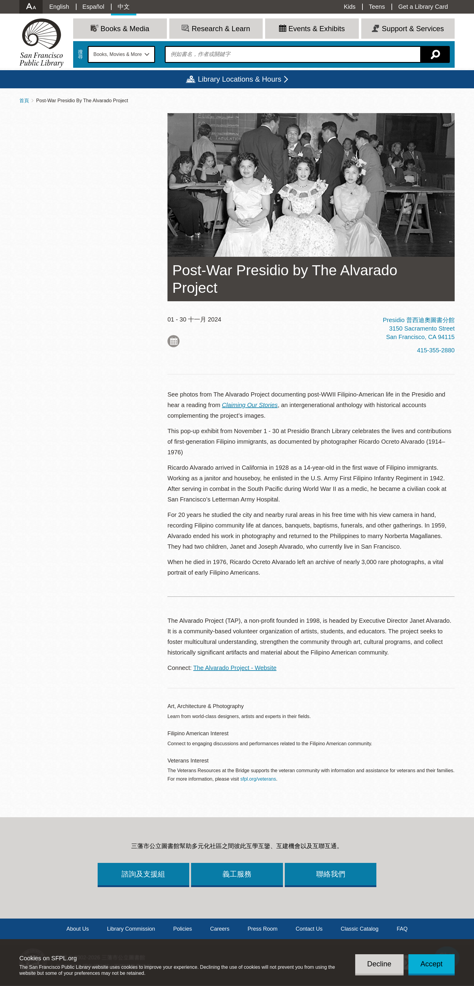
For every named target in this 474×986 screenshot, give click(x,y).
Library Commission (131, 929)
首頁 (24, 100)
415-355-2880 (436, 350)
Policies (182, 929)
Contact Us (309, 929)
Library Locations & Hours (239, 79)
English (59, 6)
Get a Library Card (423, 6)
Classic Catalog (359, 929)
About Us (78, 929)
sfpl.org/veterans (258, 779)
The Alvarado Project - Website (234, 667)
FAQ (402, 929)
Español (93, 6)
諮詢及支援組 (143, 874)
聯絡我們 (330, 874)
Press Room (263, 929)
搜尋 (80, 54)
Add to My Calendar (173, 341)
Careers (219, 929)
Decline (379, 964)
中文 (124, 6)
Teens (377, 6)
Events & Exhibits (316, 28)
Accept (431, 964)
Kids (350, 6)
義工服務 (237, 874)
